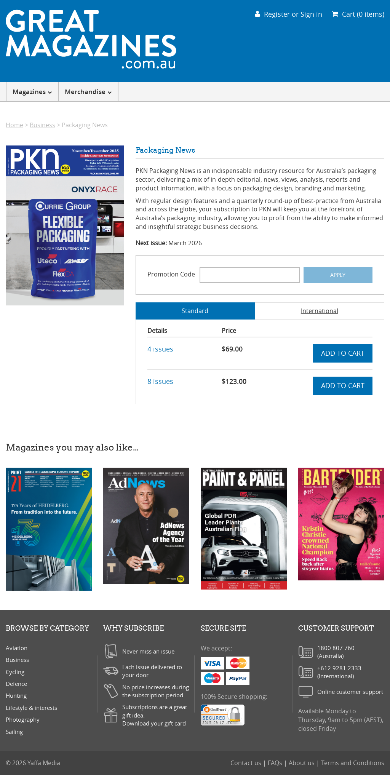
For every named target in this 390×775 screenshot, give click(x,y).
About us (302, 763)
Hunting (16, 695)
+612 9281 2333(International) (339, 672)
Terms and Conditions (352, 763)
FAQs (276, 763)
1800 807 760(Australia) (336, 652)
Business (42, 125)
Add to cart (342, 353)
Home (14, 125)
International (319, 311)
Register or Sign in (288, 14)
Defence (16, 683)
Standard (195, 311)
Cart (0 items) (358, 14)
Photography (23, 719)
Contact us (246, 763)
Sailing (14, 731)
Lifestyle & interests (31, 707)
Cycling (15, 672)
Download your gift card (154, 723)
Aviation (16, 648)
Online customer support (350, 691)
